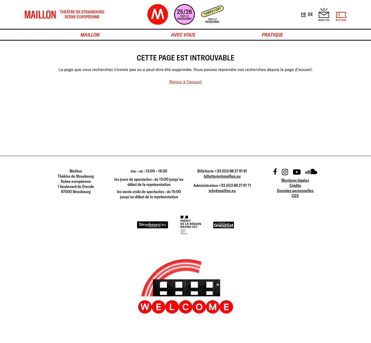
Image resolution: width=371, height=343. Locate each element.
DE (311, 14)
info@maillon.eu (222, 190)
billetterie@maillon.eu (222, 176)
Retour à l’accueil (185, 81)
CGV (295, 195)
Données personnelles (295, 190)
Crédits (295, 185)
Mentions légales (295, 180)
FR (304, 14)
